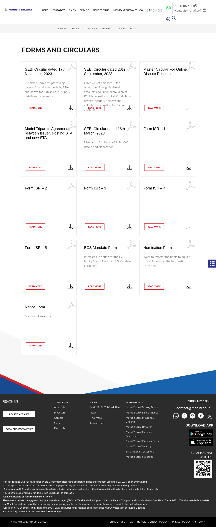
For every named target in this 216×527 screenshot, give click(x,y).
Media (57, 422)
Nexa (93, 412)
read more (35, 107)
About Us (62, 28)
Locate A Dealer (19, 414)
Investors (107, 28)
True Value (96, 417)
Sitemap (200, 521)
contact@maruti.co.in (190, 10)
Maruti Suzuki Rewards (139, 426)
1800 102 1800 (186, 6)
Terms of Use (116, 521)
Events (75, 28)
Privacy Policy (181, 521)
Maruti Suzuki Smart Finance (142, 412)
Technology (90, 28)
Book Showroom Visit (19, 429)
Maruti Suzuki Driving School (142, 407)
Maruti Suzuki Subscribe (140, 456)
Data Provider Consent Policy (149, 521)
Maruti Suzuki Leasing (138, 446)
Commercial (97, 422)
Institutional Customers (140, 451)
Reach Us (135, 28)
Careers (121, 28)
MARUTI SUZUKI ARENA (105, 407)
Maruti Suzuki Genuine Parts (142, 441)
